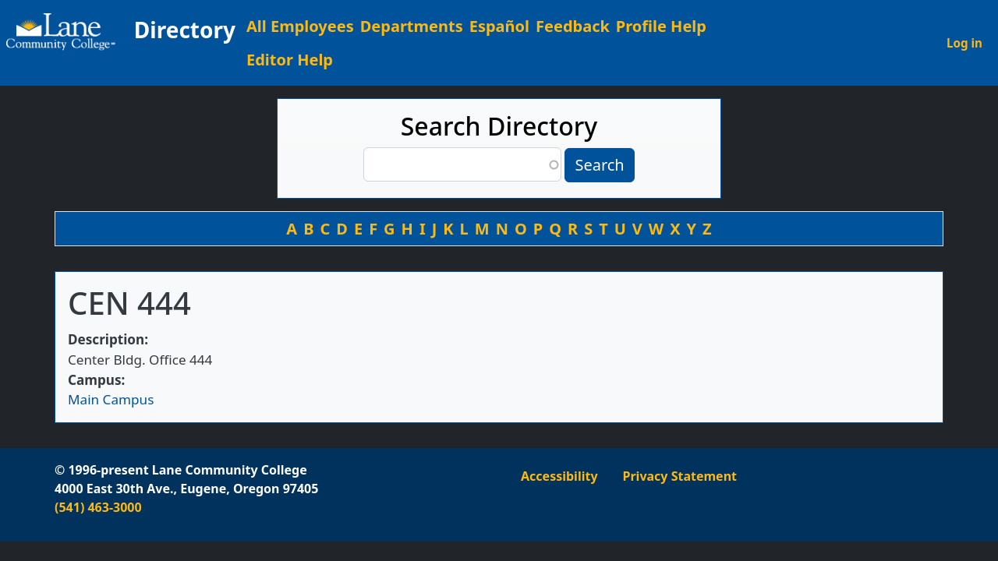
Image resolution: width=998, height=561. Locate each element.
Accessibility (559, 476)
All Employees (300, 26)
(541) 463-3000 (98, 507)
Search (599, 164)
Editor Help (289, 59)
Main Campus (111, 399)
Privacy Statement (680, 476)
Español (499, 26)
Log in (964, 43)
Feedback (573, 26)
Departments (411, 26)
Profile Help (661, 26)
